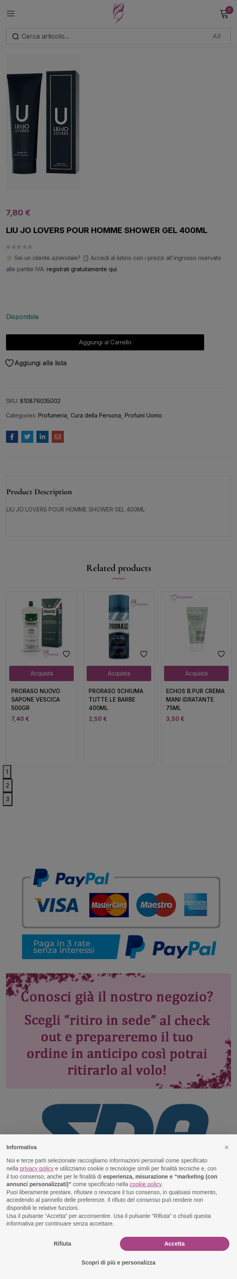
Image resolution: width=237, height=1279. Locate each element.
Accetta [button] (174, 1243)
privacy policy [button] (36, 1168)
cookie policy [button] (145, 1184)
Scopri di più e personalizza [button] (118, 1262)
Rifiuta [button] (62, 1243)
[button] (226, 1147)
